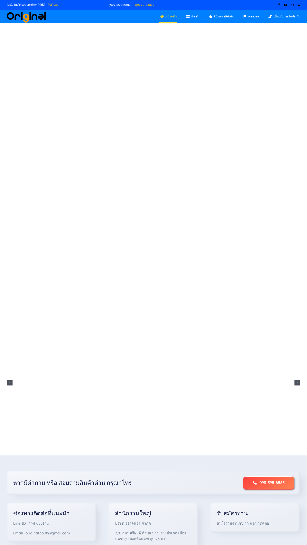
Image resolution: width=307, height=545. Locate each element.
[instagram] (285, 516)
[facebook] (279, 5)
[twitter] (278, 516)
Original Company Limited (166, 526)
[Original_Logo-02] (26, 13)
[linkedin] (298, 516)
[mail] (292, 5)
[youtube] (285, 5)
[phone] (299, 5)
